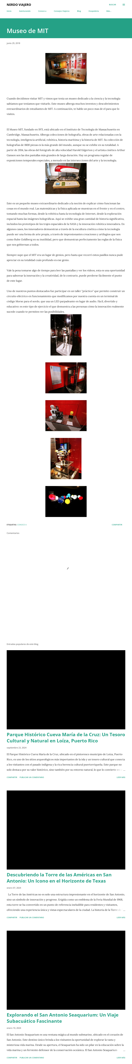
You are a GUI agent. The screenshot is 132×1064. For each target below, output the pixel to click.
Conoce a (42, 11)
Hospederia (94, 11)
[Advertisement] (66, 620)
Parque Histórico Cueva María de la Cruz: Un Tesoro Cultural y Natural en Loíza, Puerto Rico (66, 737)
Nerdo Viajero (19, 4)
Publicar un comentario (32, 777)
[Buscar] (112, 4)
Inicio (9, 11)
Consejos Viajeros (61, 11)
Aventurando (25, 11)
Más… (108, 11)
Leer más (121, 777)
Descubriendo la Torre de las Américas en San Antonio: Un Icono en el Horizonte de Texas (59, 877)
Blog (79, 11)
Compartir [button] (117, 524)
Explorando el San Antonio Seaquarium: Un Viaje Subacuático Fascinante (62, 1018)
